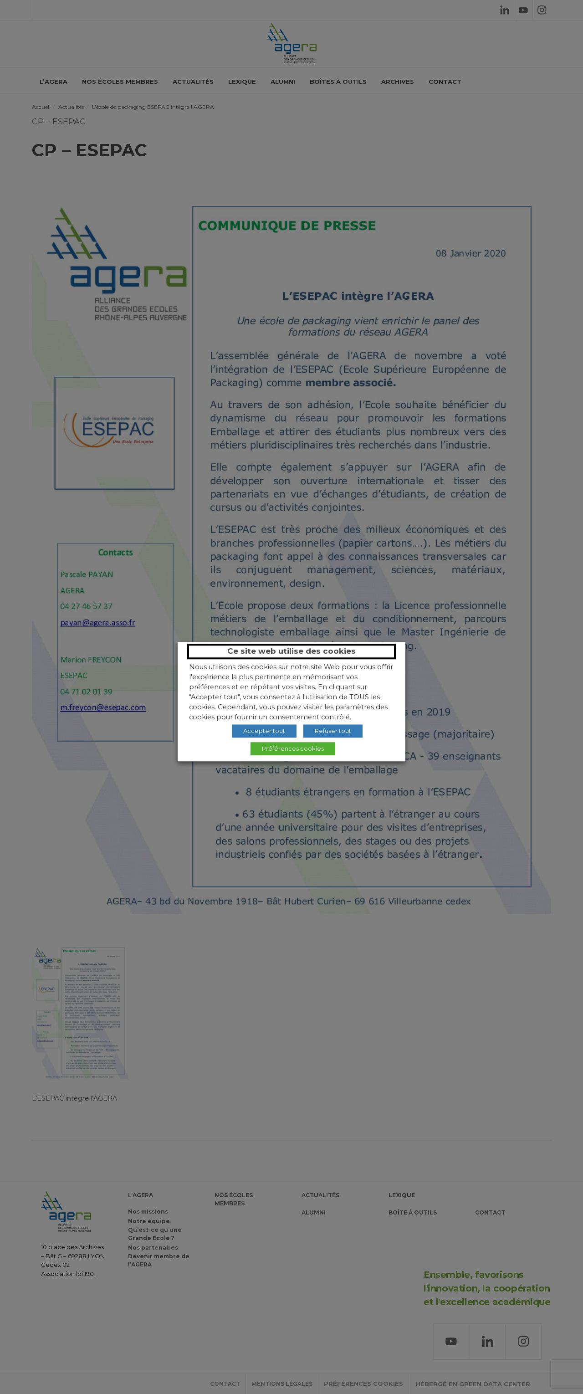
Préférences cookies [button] (293, 748)
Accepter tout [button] (264, 730)
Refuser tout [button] (333, 730)
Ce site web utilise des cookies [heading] (291, 651)
